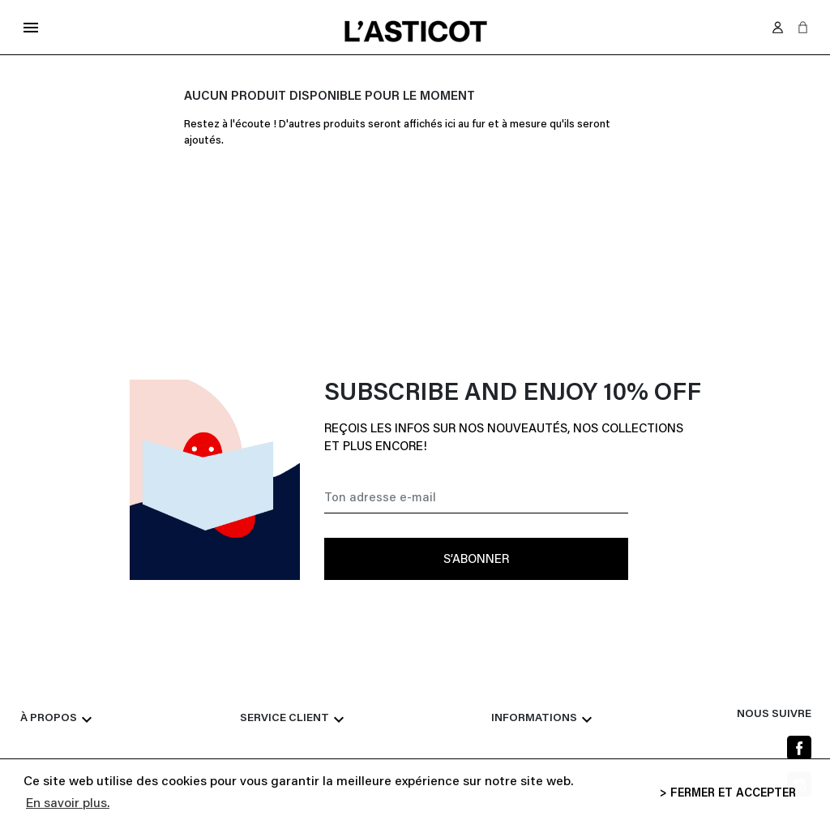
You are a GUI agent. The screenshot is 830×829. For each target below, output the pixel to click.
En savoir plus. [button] (67, 803)
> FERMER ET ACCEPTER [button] (728, 794)
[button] (803, 27)
